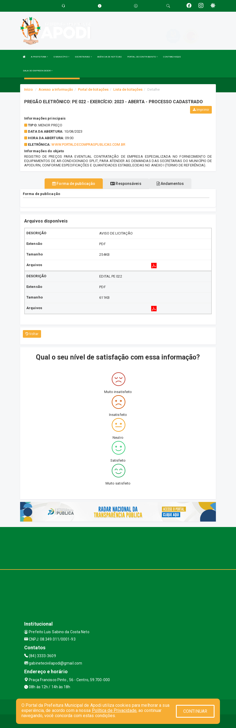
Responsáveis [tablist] (125, 183)
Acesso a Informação (56, 89)
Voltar (32, 334)
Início (28, 89)
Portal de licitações (93, 89)
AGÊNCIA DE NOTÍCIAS (109, 57)
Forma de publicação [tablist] (73, 183)
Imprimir (201, 110)
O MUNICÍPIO (61, 57)
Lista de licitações (127, 89)
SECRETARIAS (83, 57)
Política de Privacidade (114, 710)
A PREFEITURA (39, 57)
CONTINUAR (195, 711)
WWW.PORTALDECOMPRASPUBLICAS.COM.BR (88, 144)
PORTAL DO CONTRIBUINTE (142, 57)
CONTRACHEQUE (172, 57)
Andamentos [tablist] (170, 183)
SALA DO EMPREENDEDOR (37, 70)
